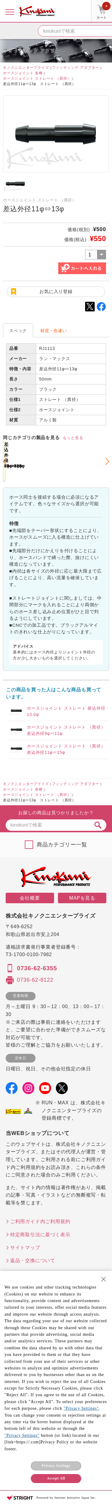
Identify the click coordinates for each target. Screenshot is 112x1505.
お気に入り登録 (56, 291)
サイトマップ (25, 1247)
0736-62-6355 (37, 968)
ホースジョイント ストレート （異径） (37, 78)
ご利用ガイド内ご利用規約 (40, 1221)
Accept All (56, 1478)
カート (103, 11)
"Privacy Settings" (81, 1408)
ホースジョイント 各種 (23, 73)
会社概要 (30, 898)
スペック (18, 330)
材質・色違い (53, 330)
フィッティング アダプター (75, 68)
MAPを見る (82, 898)
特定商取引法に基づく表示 (40, 1234)
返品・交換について (32, 1260)
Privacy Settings (56, 1466)
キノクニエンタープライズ (26, 68)
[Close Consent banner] (103, 1279)
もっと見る (73, 438)
